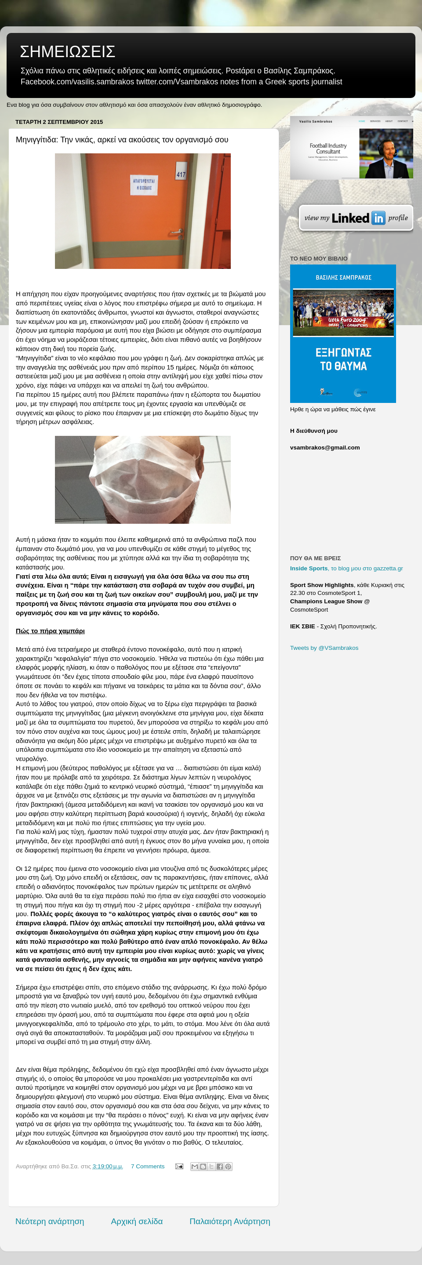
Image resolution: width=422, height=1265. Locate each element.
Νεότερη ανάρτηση (49, 1221)
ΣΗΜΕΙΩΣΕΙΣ (68, 52)
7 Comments (148, 1166)
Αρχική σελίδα (137, 1221)
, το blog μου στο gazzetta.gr (346, 568)
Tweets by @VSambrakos (324, 648)
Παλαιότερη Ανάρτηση (229, 1221)
